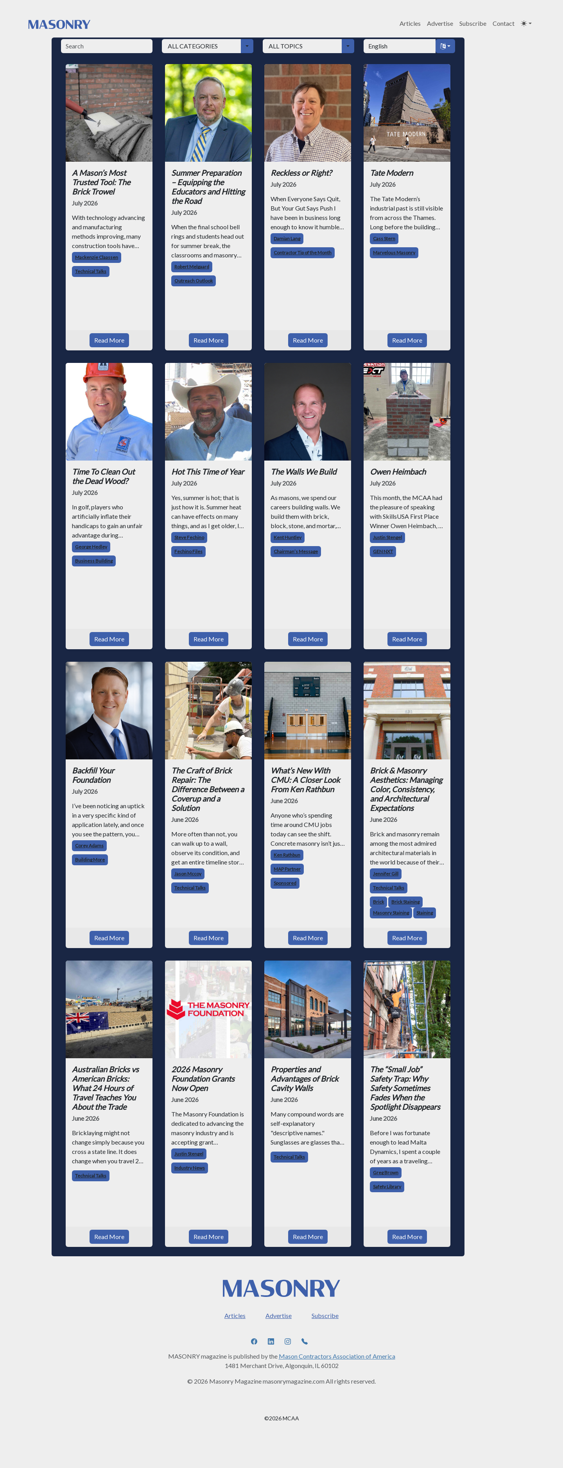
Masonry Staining (391, 913)
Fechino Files (188, 551)
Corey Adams (89, 845)
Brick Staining (405, 902)
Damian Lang (287, 238)
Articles (410, 23)
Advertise (440, 23)
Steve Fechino (189, 537)
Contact (504, 23)
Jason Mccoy (187, 874)
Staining (424, 913)
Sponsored (285, 883)
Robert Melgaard (191, 267)
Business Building (94, 561)
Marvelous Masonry (394, 252)
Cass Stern (384, 238)
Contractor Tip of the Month (303, 252)
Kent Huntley (287, 537)
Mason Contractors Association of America (337, 1356)
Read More (109, 340)
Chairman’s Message (296, 551)
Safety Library (387, 1186)
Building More (90, 860)
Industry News (189, 1168)
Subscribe (472, 23)
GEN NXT (383, 551)
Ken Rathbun (287, 855)
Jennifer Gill (385, 874)
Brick (378, 902)
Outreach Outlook (193, 281)
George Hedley (91, 547)
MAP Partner (287, 869)
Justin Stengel (387, 537)
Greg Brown (385, 1172)
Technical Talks (90, 271)
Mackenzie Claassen (96, 257)
